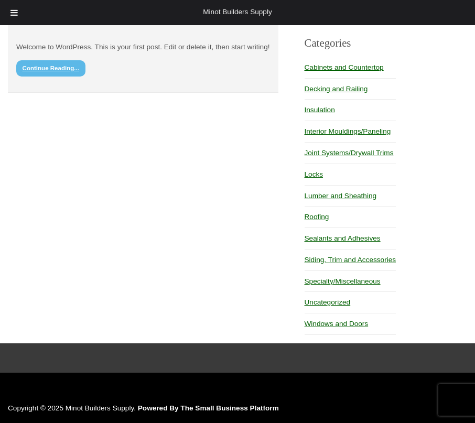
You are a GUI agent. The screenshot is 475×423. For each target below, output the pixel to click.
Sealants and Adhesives (343, 238)
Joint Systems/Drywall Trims (349, 153)
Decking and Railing (336, 89)
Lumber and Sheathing (341, 196)
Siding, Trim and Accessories (350, 260)
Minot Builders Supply (237, 12)
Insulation (320, 110)
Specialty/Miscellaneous (343, 281)
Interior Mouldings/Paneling (348, 131)
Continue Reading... (51, 68)
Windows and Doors (337, 324)
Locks (314, 174)
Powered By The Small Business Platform (208, 408)
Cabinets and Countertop (344, 67)
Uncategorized (328, 302)
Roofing (317, 217)
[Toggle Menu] (14, 12)
